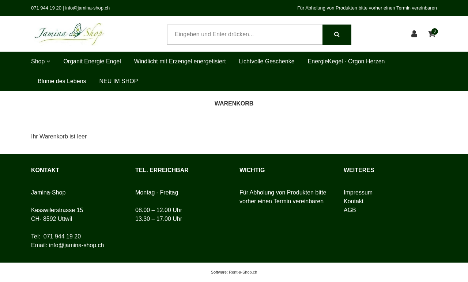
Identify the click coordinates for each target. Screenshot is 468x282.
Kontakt (353, 201)
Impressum (358, 192)
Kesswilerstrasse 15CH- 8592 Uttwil (57, 214)
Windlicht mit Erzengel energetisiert (180, 61)
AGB (350, 210)
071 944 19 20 (62, 236)
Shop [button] (40, 61)
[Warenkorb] (432, 35)
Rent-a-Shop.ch (243, 272)
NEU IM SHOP (118, 81)
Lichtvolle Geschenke (267, 61)
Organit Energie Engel (92, 61)
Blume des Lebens (62, 81)
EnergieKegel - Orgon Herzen (346, 61)
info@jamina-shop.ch (76, 245)
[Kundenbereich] (415, 35)
